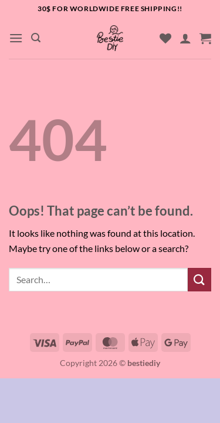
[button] (16, 38)
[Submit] (199, 279)
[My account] (185, 38)
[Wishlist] (165, 38)
